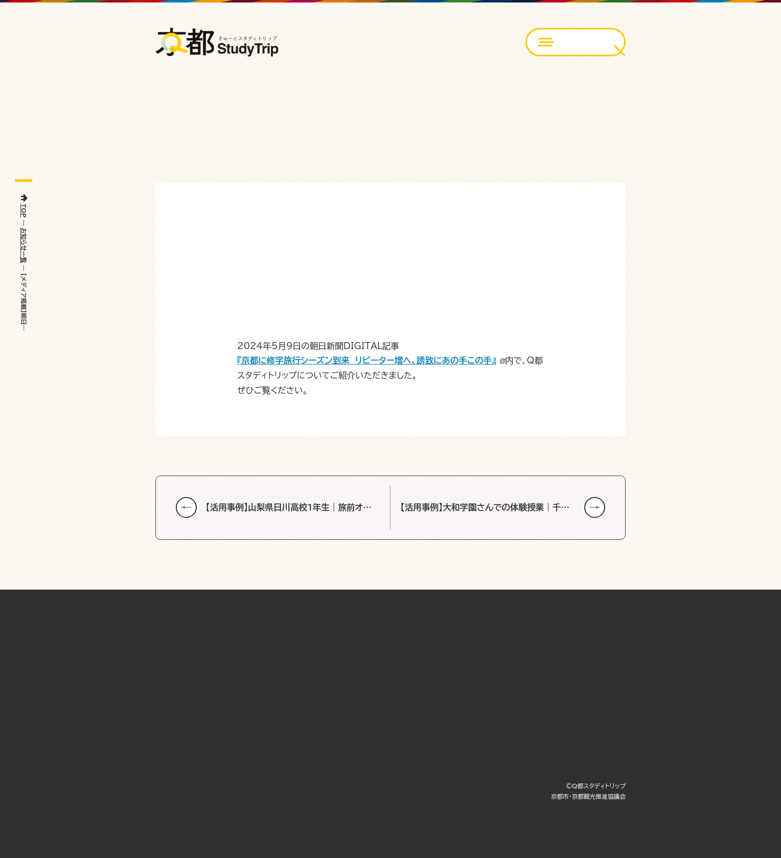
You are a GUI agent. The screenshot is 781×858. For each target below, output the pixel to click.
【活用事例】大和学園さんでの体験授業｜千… (484, 507)
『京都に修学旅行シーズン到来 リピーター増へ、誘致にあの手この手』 (366, 360)
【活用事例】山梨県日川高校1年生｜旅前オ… (289, 507)
